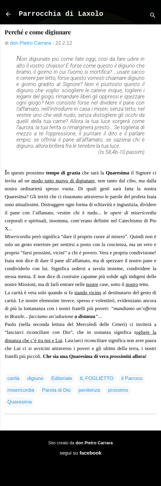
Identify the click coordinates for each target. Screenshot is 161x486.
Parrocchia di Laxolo (61, 14)
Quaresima (19, 402)
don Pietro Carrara (94, 442)
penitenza (89, 390)
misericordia (20, 390)
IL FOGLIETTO (96, 378)
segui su (80, 453)
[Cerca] (152, 16)
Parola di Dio (56, 390)
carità (13, 378)
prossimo (118, 390)
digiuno (35, 378)
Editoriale (61, 378)
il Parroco (132, 378)
